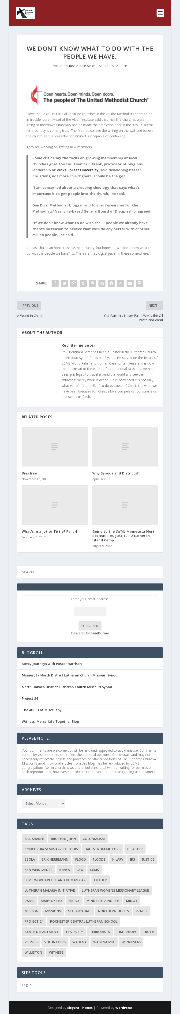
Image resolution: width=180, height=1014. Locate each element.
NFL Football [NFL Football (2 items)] (79, 911)
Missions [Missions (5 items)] (53, 911)
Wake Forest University (77, 169)
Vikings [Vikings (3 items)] (31, 942)
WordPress (123, 1008)
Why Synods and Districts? (115, 473)
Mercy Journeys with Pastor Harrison (52, 663)
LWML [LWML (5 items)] (29, 900)
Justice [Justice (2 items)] (148, 859)
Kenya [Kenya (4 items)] (64, 869)
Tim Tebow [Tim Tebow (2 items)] (126, 931)
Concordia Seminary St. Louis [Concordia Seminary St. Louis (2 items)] (51, 849)
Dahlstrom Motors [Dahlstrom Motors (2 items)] (102, 849)
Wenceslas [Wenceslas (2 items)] (131, 942)
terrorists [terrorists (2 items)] (100, 931)
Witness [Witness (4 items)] (56, 952)
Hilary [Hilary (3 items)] (117, 859)
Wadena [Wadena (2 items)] (79, 942)
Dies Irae (29, 473)
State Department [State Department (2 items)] (42, 931)
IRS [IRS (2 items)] (132, 859)
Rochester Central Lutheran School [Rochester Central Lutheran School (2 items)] (83, 921)
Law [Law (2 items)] (80, 869)
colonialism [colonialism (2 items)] (94, 838)
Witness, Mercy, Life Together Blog (50, 721)
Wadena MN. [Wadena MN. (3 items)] (104, 942)
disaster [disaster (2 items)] (135, 849)
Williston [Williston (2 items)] (33, 952)
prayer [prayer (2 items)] (142, 911)
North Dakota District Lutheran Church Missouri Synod (67, 687)
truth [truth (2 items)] (148, 931)
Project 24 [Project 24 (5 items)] (34, 921)
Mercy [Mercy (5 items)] (74, 900)
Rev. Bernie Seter (82, 65)
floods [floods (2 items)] (99, 859)
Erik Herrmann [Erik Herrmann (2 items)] (55, 859)
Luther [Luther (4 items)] (100, 880)
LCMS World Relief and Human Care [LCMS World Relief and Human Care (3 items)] (56, 880)
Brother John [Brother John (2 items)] (63, 838)
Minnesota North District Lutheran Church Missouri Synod (69, 675)
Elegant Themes (80, 1008)
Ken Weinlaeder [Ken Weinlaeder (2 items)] (38, 869)
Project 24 (30, 698)
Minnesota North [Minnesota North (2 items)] (102, 900)
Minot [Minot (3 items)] (132, 900)
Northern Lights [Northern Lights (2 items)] (113, 911)
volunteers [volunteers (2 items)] (55, 942)
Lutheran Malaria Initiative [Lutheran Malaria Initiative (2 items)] (50, 890)
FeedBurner (100, 633)
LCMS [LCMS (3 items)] (94, 869)
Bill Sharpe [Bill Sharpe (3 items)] (34, 838)
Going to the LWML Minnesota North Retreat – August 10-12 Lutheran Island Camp (124, 535)
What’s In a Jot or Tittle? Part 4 (49, 531)
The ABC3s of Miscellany (42, 710)
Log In (27, 985)
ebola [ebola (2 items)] (30, 859)
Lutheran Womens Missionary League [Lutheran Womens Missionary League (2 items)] (115, 890)
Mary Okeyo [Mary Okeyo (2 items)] (51, 900)
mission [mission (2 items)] (31, 911)
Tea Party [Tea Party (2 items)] (74, 931)
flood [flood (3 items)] (80, 859)
